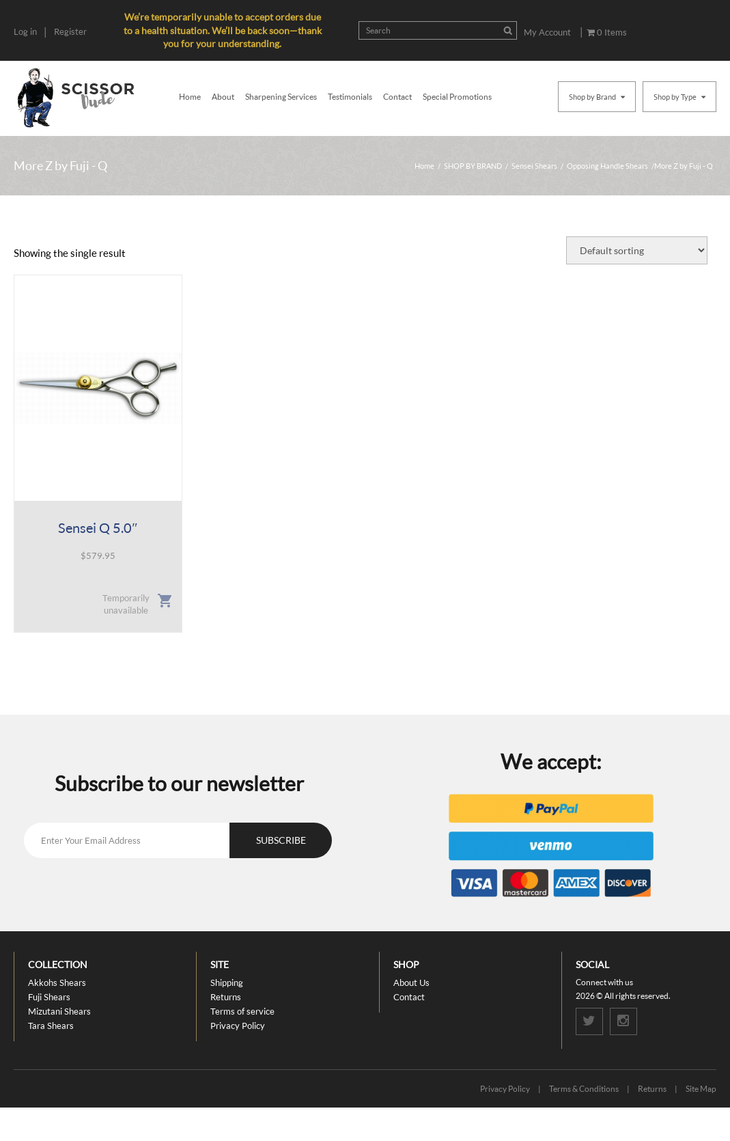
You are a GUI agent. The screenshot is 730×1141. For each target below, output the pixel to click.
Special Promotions (457, 97)
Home (190, 97)
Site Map (701, 1089)
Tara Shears (51, 1025)
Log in (25, 31)
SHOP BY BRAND (473, 165)
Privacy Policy (237, 1025)
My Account (547, 32)
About (223, 97)
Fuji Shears (49, 996)
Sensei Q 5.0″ (97, 527)
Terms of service (242, 1011)
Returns (225, 996)
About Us (411, 982)
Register (70, 31)
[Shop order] (636, 250)
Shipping (226, 982)
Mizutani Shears (59, 1011)
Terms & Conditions (584, 1089)
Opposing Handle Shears (607, 165)
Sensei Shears (534, 165)
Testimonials (350, 97)
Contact (397, 97)
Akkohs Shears (57, 982)
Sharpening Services (281, 97)
